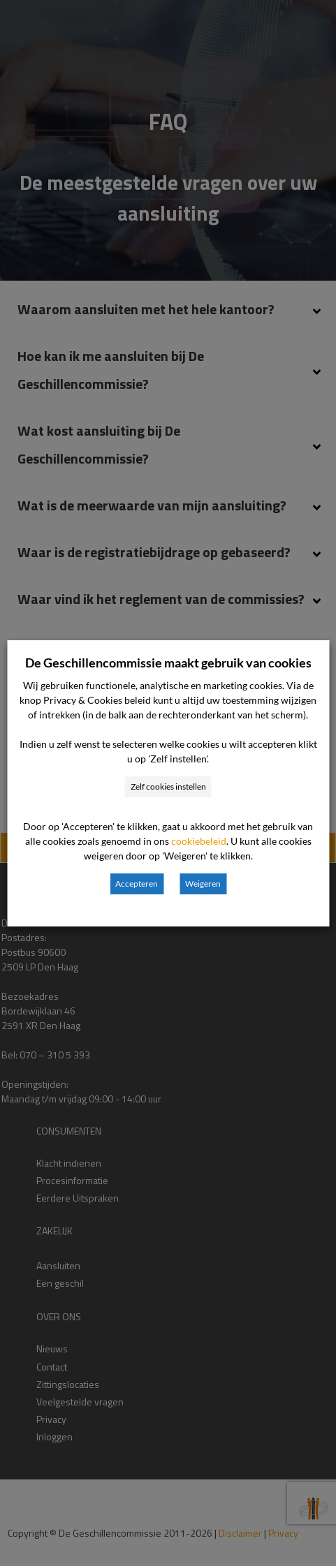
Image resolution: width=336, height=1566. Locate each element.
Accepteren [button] (136, 883)
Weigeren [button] (203, 883)
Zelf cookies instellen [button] (168, 786)
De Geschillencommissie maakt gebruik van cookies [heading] (168, 662)
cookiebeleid (198, 841)
